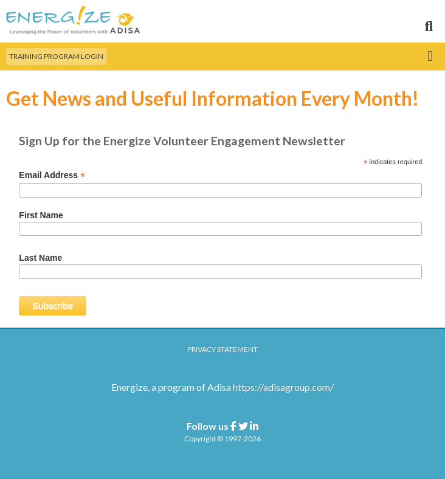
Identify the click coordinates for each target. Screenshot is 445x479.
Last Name (40, 258)
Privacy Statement (222, 349)
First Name (41, 215)
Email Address (52, 175)
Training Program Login (56, 56)
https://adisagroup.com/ (283, 387)
